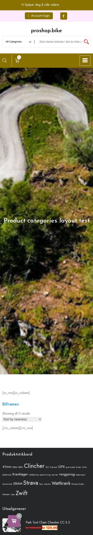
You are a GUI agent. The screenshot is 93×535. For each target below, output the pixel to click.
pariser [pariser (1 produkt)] (55, 474)
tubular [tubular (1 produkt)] (47, 484)
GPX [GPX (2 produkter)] (61, 466)
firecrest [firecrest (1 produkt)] (53, 467)
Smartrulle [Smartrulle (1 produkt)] (7, 484)
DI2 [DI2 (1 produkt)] (47, 467)
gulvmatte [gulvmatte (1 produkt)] (70, 467)
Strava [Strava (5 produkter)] (30, 483)
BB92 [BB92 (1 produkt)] (20, 467)
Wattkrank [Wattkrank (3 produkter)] (61, 483)
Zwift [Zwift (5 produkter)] (21, 493)
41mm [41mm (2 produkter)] (7, 466)
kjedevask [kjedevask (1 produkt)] (6, 474)
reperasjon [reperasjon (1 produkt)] (80, 474)
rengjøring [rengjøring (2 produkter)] (67, 474)
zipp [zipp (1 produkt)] (13, 494)
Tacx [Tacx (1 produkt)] (41, 484)
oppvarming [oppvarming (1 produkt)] (45, 474)
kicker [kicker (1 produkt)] (78, 467)
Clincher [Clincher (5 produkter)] (34, 466)
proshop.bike (46, 31)
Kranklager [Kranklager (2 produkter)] (20, 474)
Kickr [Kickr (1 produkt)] (84, 467)
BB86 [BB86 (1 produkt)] (15, 467)
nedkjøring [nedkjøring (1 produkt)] (34, 474)
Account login (39, 15)
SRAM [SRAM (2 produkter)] (17, 483)
